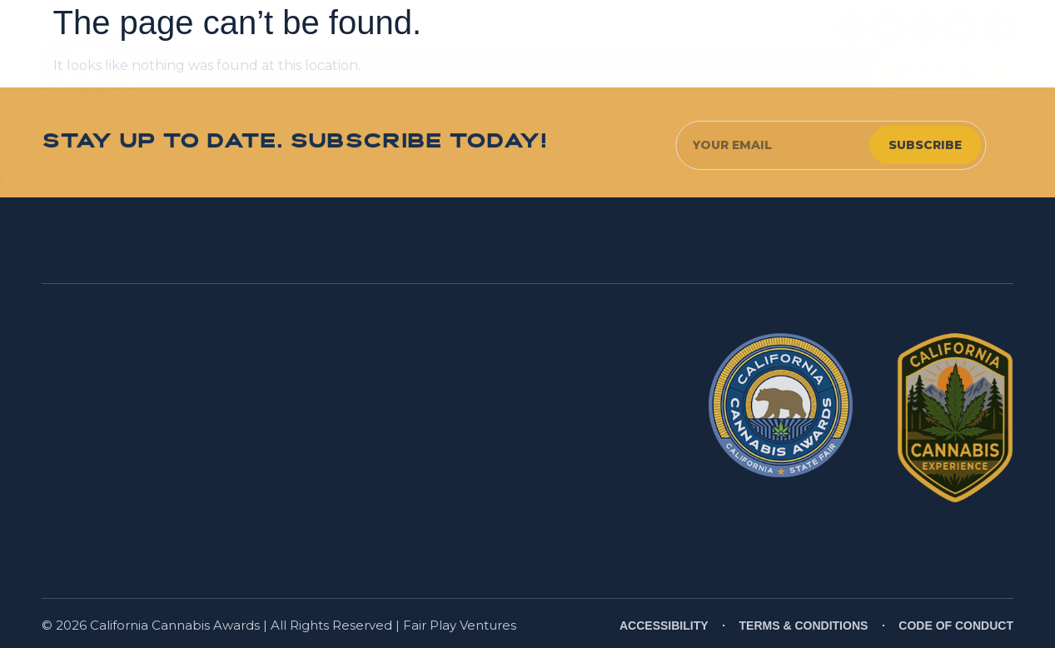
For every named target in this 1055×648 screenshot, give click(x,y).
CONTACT (804, 72)
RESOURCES (707, 73)
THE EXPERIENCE (597, 72)
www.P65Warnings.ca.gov (543, 523)
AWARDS (490, 73)
